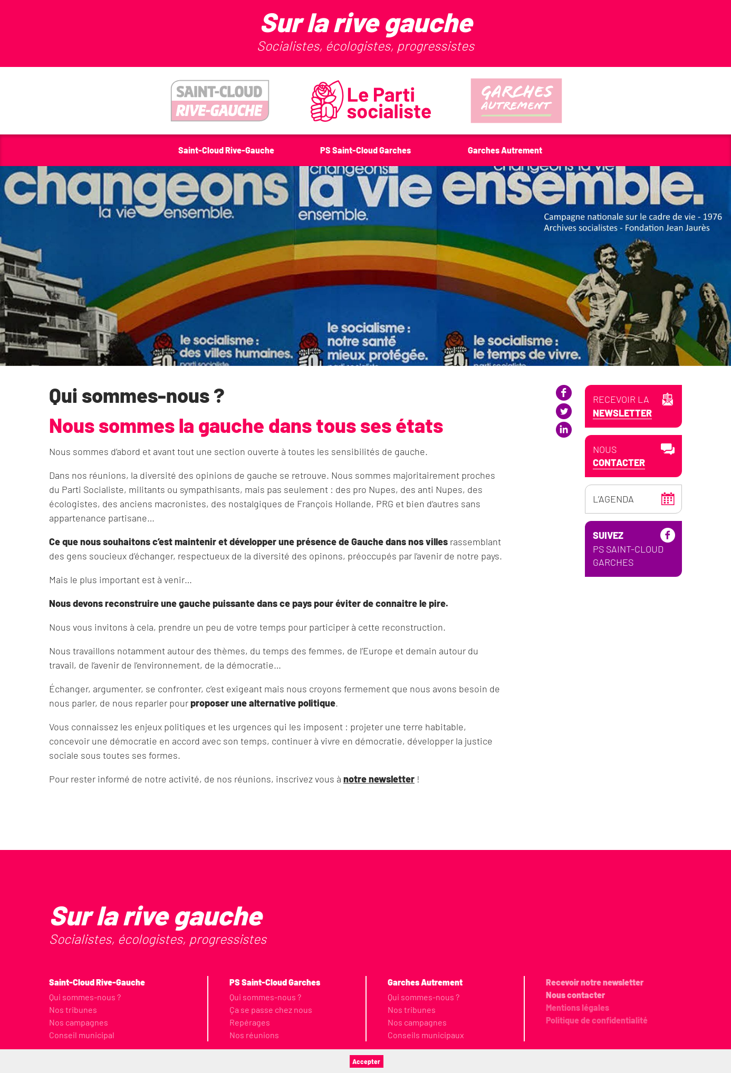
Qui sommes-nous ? (85, 997)
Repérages (249, 1022)
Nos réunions (254, 1035)
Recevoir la (622, 406)
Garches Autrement (425, 982)
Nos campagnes (78, 1022)
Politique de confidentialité (597, 1020)
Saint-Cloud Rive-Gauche (97, 982)
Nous (619, 456)
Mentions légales (577, 1007)
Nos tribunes (73, 1009)
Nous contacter (575, 995)
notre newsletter (379, 779)
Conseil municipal (81, 1035)
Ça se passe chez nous (270, 1009)
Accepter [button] (366, 1061)
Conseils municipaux (426, 1035)
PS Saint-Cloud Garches (628, 620)
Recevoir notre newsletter (594, 982)
